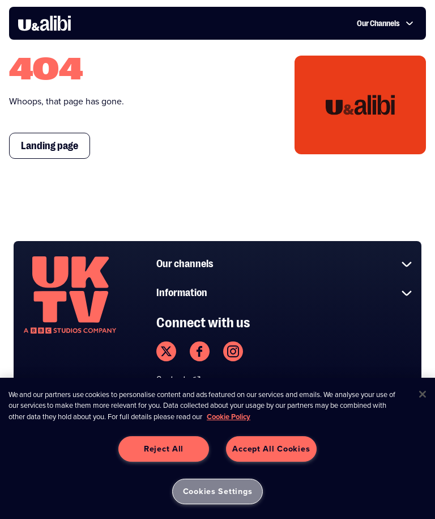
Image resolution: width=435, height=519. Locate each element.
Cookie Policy (228, 416)
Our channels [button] (284, 264)
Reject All (164, 448)
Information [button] (284, 293)
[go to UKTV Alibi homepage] (44, 23)
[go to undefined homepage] (70, 295)
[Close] (422, 394)
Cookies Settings (218, 491)
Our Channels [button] (385, 23)
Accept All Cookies (271, 448)
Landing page (49, 145)
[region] (217, 448)
